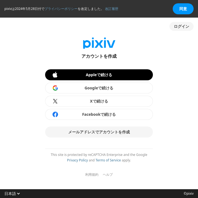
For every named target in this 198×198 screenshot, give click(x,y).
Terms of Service (108, 160)
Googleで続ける (83, 88)
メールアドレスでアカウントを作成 (99, 131)
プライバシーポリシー (61, 8)
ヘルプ (108, 174)
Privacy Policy (77, 160)
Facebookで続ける (84, 114)
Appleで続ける (82, 75)
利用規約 (91, 174)
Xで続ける (80, 101)
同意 (183, 8)
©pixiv (189, 193)
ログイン (181, 26)
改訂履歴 (111, 8)
